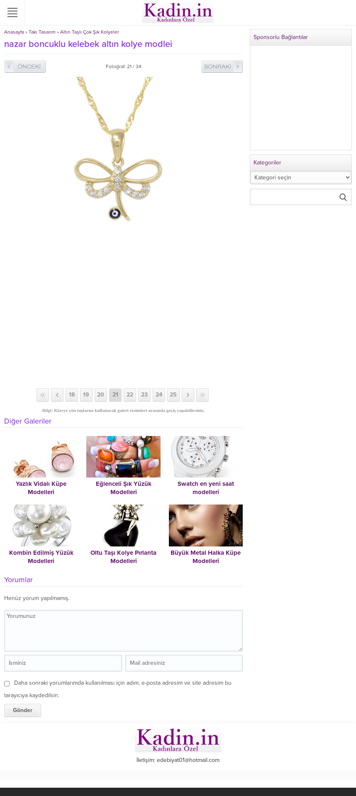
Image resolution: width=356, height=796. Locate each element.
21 (115, 394)
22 (130, 394)
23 (144, 394)
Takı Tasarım (42, 32)
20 (100, 394)
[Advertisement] (123, 326)
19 (86, 394)
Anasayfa (14, 32)
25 (173, 394)
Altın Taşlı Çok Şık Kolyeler (89, 32)
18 (72, 394)
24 (159, 394)
